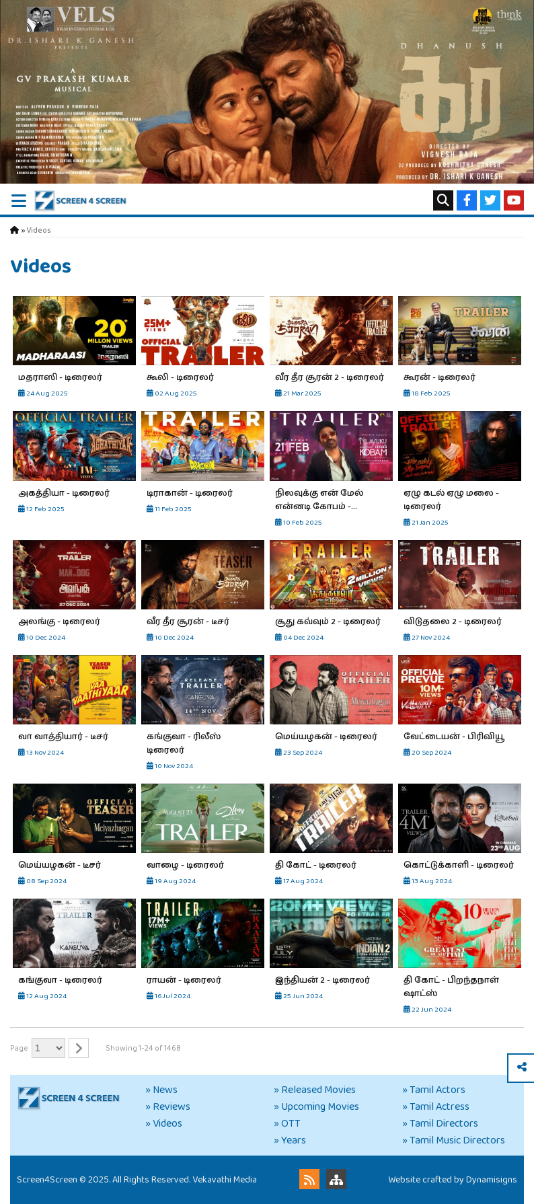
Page (19, 1048)
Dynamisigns (491, 1179)
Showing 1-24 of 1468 (143, 1048)
